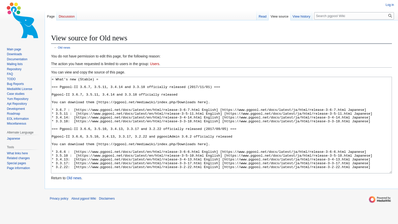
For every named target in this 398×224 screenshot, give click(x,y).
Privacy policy (59, 217)
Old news (64, 47)
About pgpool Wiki (83, 217)
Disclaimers (107, 217)
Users (154, 64)
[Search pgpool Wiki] (354, 16)
